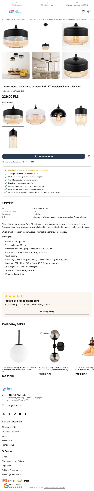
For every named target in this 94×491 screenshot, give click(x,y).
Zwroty (5, 436)
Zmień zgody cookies (11, 474)
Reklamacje (7, 440)
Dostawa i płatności (11, 431)
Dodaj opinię (47, 311)
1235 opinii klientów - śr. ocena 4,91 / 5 (23, 174)
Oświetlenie (20, 19)
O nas (4, 457)
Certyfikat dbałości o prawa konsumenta (23, 180)
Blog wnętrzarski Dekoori (13, 461)
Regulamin (6, 465)
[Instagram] (4, 414)
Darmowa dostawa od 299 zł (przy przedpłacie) (26, 189)
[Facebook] (9, 414)
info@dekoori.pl (14, 405)
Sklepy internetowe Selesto (54, 488)
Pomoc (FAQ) (8, 445)
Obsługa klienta (9, 427)
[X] (14, 414)
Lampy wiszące (34, 19)
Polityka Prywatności (11, 470)
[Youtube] (20, 414)
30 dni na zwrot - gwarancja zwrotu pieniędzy (25, 177)
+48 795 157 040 (27, 162)
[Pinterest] (25, 414)
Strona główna (7, 19)
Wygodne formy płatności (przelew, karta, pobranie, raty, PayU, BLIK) (34, 192)
